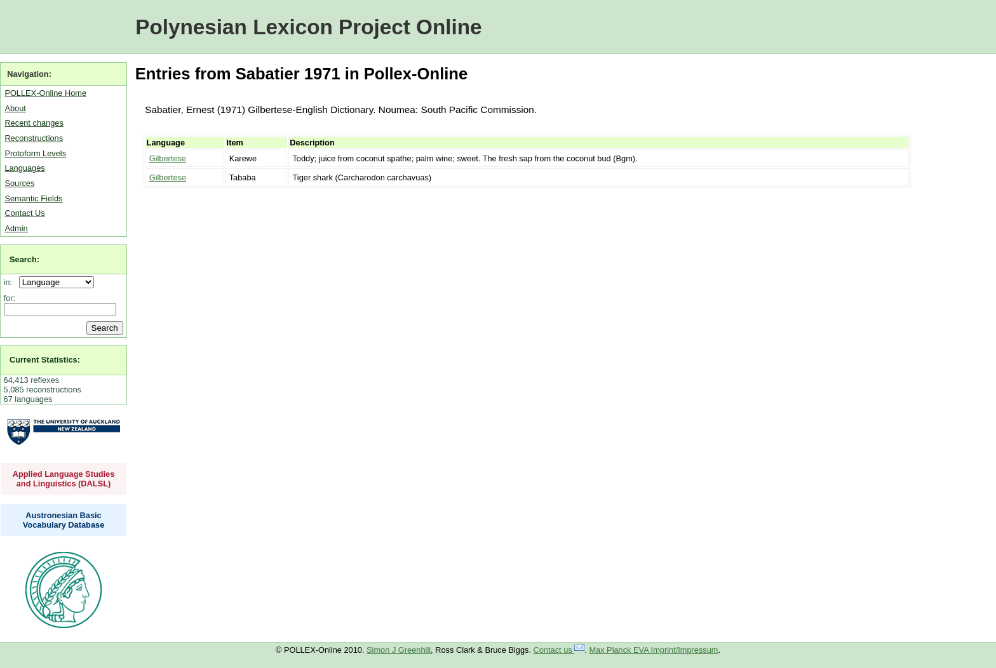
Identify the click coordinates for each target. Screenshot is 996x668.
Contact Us (24, 213)
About (14, 108)
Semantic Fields (33, 198)
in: (10, 282)
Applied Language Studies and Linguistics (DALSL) (64, 478)
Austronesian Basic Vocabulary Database (64, 520)
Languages (24, 168)
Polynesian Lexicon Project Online (308, 27)
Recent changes (33, 123)
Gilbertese (167, 158)
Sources (19, 183)
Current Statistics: (45, 359)
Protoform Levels (35, 153)
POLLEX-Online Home (45, 93)
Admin (15, 228)
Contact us (559, 650)
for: (10, 298)
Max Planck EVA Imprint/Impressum (653, 650)
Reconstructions (33, 138)
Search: (24, 259)
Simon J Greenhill (399, 650)
